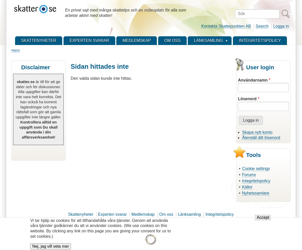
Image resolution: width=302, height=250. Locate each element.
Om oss (166, 214)
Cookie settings (256, 168)
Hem (15, 50)
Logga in (281, 26)
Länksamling (189, 214)
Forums (249, 175)
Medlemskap (143, 214)
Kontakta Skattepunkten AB (226, 26)
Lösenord (247, 99)
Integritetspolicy (256, 181)
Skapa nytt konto (257, 132)
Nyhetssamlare (255, 193)
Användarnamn (253, 80)
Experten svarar (112, 214)
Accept (263, 220)
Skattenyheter (80, 214)
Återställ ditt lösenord (261, 137)
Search (262, 26)
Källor (247, 187)
